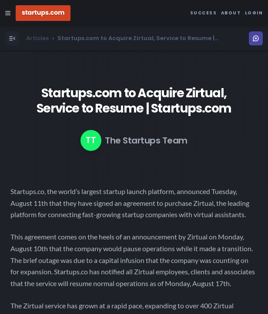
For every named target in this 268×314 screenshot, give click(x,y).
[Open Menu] (12, 38)
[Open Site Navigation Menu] (8, 13)
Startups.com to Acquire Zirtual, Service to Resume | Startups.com (134, 101)
